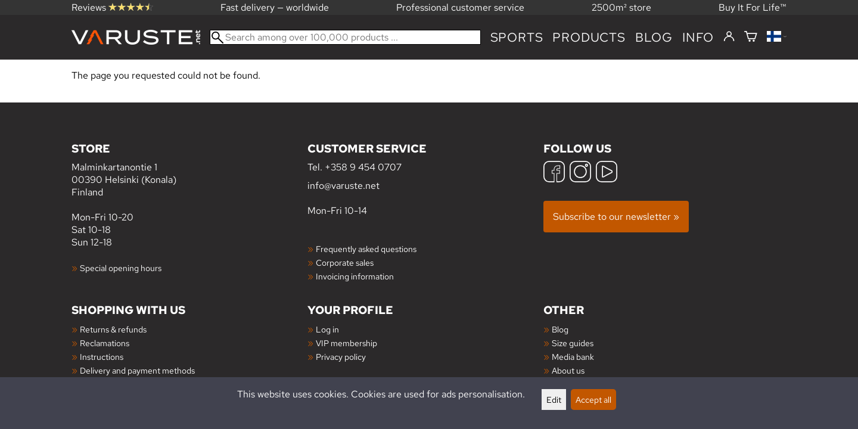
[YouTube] (606, 173)
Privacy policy (341, 356)
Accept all (593, 399)
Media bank (573, 356)
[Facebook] (554, 173)
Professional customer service (460, 7)
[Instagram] (580, 173)
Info (698, 37)
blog (654, 37)
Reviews (112, 7)
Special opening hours (120, 267)
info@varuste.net (343, 185)
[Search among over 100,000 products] (345, 37)
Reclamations (104, 343)
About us (568, 370)
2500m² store (621, 7)
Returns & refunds (113, 329)
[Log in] (729, 37)
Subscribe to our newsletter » (616, 216)
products (588, 37)
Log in (327, 329)
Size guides (572, 343)
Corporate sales (345, 262)
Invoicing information (355, 276)
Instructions (101, 356)
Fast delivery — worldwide (274, 7)
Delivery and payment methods (137, 370)
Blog (560, 329)
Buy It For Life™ (752, 7)
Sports (516, 37)
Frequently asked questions (366, 248)
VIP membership (346, 343)
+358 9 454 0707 (363, 167)
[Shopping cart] (750, 37)
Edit (553, 399)
